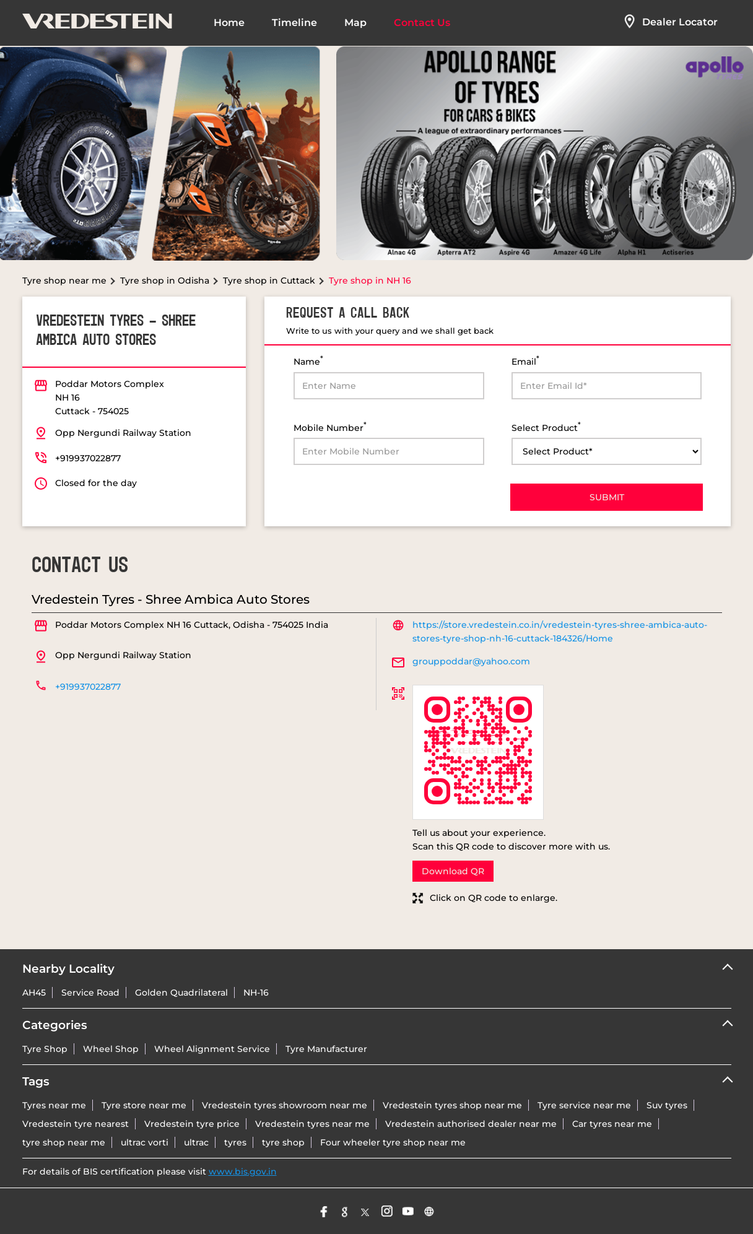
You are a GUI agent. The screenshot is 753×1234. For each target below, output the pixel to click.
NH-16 (256, 992)
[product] (606, 451)
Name (308, 360)
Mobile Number (330, 426)
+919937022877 (88, 458)
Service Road (90, 992)
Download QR (453, 871)
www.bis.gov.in (243, 1171)
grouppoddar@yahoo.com (471, 661)
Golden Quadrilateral (181, 992)
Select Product (546, 426)
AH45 (34, 992)
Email (525, 360)
